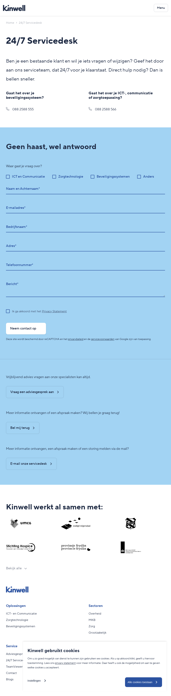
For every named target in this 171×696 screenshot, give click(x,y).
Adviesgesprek (16, 654)
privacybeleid (75, 339)
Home (10, 23)
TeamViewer (14, 666)
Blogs (9, 679)
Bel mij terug (20, 428)
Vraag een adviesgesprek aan (32, 392)
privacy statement (65, 663)
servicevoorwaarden (102, 339)
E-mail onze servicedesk (28, 464)
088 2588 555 (20, 109)
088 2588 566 (102, 109)
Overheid (95, 613)
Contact (11, 673)
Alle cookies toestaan (140, 682)
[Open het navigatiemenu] (161, 8)
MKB (92, 620)
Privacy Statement (54, 311)
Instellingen (34, 680)
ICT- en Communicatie (21, 613)
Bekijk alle (14, 568)
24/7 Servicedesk (17, 660)
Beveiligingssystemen (20, 626)
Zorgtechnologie (17, 620)
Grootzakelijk (97, 632)
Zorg (92, 626)
